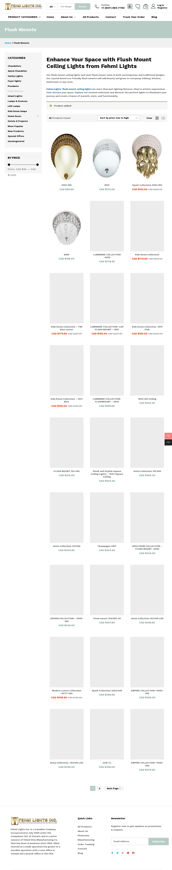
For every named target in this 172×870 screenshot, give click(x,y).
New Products (16, 131)
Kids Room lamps (17, 111)
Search (82, 6)
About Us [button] (67, 17)
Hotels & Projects (18, 121)
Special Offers (16, 136)
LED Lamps (14, 106)
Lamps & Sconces (17, 101)
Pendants (13, 86)
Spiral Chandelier (17, 71)
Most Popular (15, 126)
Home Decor (14, 116)
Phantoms (83, 835)
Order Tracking (86, 844)
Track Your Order (134, 17)
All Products (91, 17)
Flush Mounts (15, 91)
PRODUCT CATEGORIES (22, 16)
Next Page (114, 788)
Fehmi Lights (53, 89)
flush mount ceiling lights (77, 89)
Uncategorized (16, 141)
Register (162, 8)
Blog (154, 17)
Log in (157, 5)
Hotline (105, 5)
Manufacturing (86, 840)
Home (50, 17)
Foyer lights (14, 81)
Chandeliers (14, 66)
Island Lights (15, 96)
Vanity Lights (15, 76)
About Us (83, 831)
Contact (110, 17)
